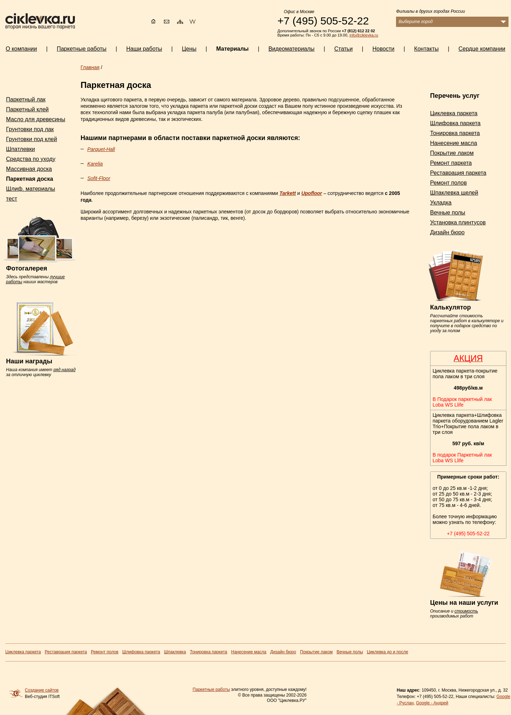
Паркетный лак (25, 99)
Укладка (440, 203)
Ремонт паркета (451, 163)
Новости (384, 49)
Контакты (426, 49)
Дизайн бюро (447, 232)
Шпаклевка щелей (454, 193)
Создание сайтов (42, 690)
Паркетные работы (211, 689)
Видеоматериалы (291, 49)
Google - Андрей (432, 702)
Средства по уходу (30, 159)
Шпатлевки (20, 149)
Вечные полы (447, 213)
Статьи (343, 49)
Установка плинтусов (458, 222)
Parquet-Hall (101, 149)
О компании (21, 49)
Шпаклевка (175, 651)
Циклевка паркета (453, 113)
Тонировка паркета (455, 133)
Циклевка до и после (387, 651)
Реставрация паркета (458, 173)
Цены (189, 49)
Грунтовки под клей (31, 139)
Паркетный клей (27, 109)
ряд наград (65, 369)
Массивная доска (29, 169)
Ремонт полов (448, 183)
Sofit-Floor (98, 178)
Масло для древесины (35, 119)
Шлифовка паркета (455, 123)
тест (11, 199)
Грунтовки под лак (30, 129)
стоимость (466, 611)
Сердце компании (481, 49)
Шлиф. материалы (30, 189)
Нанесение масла (453, 143)
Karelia (95, 164)
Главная (90, 67)
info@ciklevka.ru (364, 35)
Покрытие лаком (452, 153)
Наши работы (144, 49)
